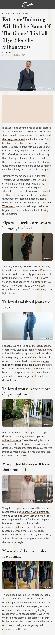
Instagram (47, 259)
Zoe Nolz (9, 53)
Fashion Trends (21, 14)
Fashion (6, 14)
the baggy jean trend (13, 139)
